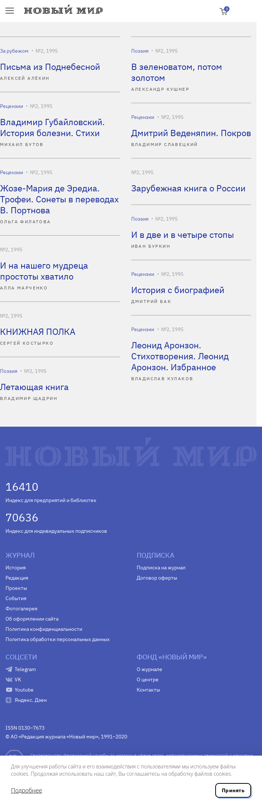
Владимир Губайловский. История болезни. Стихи (52, 127)
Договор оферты (157, 577)
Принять (233, 790)
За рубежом (14, 51)
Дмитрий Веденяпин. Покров (191, 133)
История (15, 567)
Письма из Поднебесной (50, 66)
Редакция (16, 577)
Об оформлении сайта (31, 618)
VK (18, 679)
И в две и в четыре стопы (182, 234)
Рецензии (11, 106)
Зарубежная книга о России (188, 188)
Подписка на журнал (161, 567)
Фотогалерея (21, 608)
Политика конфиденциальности (43, 629)
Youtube (24, 689)
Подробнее (26, 790)
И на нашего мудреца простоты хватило (44, 270)
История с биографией (177, 290)
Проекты (16, 588)
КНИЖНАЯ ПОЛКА (37, 331)
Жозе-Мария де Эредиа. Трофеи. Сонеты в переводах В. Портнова (59, 199)
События (15, 598)
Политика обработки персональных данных (57, 639)
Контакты (148, 689)
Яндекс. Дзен (31, 700)
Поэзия (139, 51)
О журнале (149, 669)
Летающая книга (34, 387)
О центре (148, 679)
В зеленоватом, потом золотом (176, 72)
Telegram (25, 669)
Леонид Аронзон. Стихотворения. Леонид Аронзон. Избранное (180, 356)
